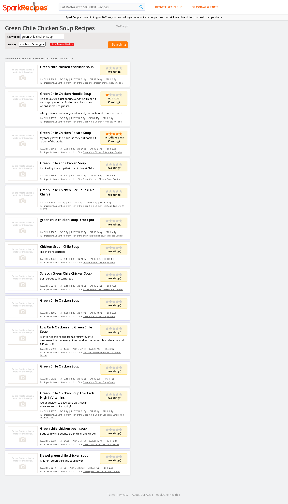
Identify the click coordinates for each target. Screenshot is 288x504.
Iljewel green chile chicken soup (64, 455)
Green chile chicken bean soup (63, 428)
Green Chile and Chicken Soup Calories (101, 179)
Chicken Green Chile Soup (59, 246)
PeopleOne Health (166, 495)
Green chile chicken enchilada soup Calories (103, 82)
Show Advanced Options (62, 44)
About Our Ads (141, 495)
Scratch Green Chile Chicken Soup (66, 273)
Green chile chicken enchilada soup (67, 67)
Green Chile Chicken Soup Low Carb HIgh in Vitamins (67, 395)
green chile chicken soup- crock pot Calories (102, 235)
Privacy (123, 495)
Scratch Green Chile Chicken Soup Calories (103, 289)
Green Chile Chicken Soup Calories (99, 316)
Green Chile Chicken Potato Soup (65, 133)
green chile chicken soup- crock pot (67, 220)
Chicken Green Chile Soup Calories (99, 262)
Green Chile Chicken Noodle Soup (65, 94)
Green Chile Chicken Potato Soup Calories (102, 152)
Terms (111, 495)
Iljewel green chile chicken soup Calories (101, 471)
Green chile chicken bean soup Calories (101, 444)
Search (119, 45)
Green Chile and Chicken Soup (63, 163)
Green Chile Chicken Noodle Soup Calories (102, 121)
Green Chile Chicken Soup (59, 300)
